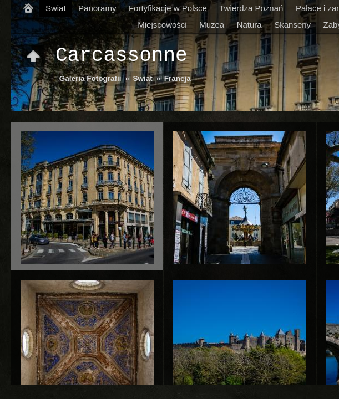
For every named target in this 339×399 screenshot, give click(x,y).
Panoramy (97, 8)
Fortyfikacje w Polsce (168, 8)
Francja (177, 78)
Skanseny (292, 24)
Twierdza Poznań (251, 8)
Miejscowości (162, 24)
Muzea (211, 24)
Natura (249, 24)
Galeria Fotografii (90, 78)
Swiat (55, 8)
